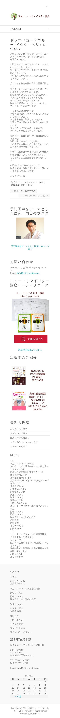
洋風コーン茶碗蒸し (19, 437)
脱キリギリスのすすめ (23, 191)
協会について (16, 511)
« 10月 (18, 696)
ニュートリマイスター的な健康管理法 (28, 534)
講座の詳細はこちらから (30, 349)
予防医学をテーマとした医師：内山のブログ (30, 247)
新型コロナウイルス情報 (22, 463)
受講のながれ (16, 500)
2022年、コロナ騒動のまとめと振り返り (29, 466)
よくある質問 (16, 556)
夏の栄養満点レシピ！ (20, 477)
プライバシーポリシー (20, 632)
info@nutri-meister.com (28, 273)
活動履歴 (14, 520)
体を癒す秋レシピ (18, 474)
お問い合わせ (16, 554)
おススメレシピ (17, 469)
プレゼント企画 (17, 628)
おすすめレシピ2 (18, 489)
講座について (16, 494)
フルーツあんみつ (18, 446)
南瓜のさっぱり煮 (18, 429)
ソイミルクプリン (18, 433)
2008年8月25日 (18, 185)
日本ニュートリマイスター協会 (28, 182)
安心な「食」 (16, 539)
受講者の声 (15, 528)
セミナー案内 (16, 525)
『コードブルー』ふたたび (34, 195)
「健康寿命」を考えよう (22, 537)
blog (30, 185)
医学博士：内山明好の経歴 (23, 517)
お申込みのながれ (18, 503)
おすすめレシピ (17, 491)
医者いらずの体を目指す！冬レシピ (27, 472)
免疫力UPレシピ (17, 486)
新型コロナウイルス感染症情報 (25, 588)
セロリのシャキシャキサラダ (24, 442)
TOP (12, 460)
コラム (13, 531)
